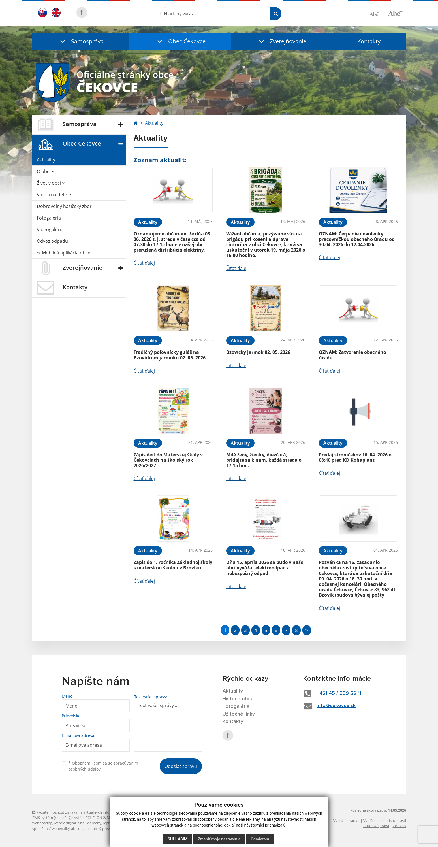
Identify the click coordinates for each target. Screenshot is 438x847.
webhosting (42, 822)
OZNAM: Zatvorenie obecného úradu (352, 355)
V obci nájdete (54, 194)
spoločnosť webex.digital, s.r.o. (58, 828)
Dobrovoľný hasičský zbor (64, 206)
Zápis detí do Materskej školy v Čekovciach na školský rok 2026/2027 (168, 460)
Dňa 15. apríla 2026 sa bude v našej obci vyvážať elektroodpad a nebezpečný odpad (265, 567)
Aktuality (46, 160)
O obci (45, 171)
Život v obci (51, 183)
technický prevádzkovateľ (106, 828)
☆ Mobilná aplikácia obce (63, 253)
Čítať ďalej (144, 263)
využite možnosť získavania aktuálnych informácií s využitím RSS (88, 812)
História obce (238, 698)
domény (94, 822)
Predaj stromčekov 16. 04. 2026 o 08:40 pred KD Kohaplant (355, 457)
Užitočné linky (239, 714)
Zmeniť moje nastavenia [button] (219, 839)
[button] (80, 41)
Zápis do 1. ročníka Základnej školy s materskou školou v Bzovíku (173, 565)
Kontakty (369, 41)
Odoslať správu (180, 766)
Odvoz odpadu (52, 241)
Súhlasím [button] (177, 839)
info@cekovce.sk (336, 705)
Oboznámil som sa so (103, 766)
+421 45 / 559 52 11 (339, 693)
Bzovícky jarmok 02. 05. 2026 (258, 352)
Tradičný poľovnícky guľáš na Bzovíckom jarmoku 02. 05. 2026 (170, 355)
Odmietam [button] (260, 839)
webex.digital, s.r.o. (70, 822)
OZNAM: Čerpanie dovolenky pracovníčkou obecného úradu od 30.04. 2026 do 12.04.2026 (357, 239)
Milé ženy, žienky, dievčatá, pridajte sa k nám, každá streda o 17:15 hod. (264, 460)
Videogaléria (50, 229)
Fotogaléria (49, 218)
